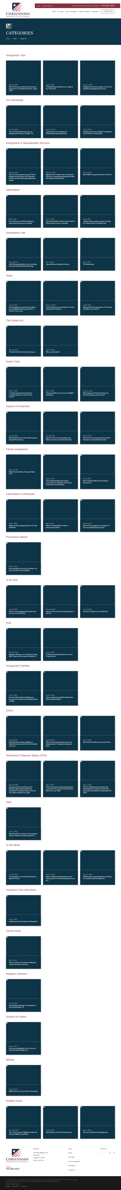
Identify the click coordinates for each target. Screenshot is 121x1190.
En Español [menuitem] (95, 11)
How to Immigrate (74, 1161)
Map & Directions (38, 1160)
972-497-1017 (108, 6)
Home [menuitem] (54, 11)
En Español (71, 1165)
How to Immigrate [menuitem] (71, 11)
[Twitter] (106, 1152)
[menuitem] (8, 1186)
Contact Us (108, 11)
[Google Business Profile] (110, 1152)
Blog (38, 6)
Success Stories (47, 6)
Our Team (71, 1157)
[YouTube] (114, 1152)
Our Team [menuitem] (61, 11)
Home (70, 1153)
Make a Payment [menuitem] (84, 11)
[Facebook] (101, 1152)
